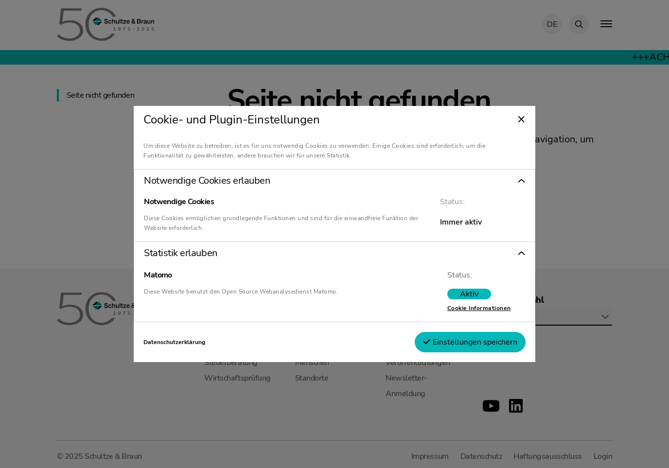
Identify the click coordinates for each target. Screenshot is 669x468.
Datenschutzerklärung (174, 342)
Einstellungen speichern (470, 342)
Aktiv (469, 294)
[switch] (469, 294)
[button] (334, 181)
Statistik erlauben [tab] (180, 253)
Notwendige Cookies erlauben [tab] (207, 180)
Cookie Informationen (479, 308)
